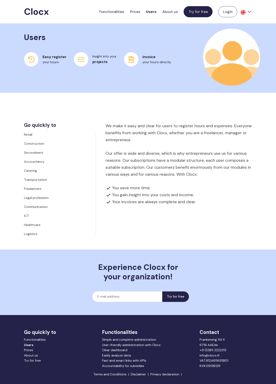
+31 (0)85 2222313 (213, 350)
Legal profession (36, 198)
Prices (135, 11)
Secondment (33, 152)
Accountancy (34, 161)
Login (227, 11)
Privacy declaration (164, 374)
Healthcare (32, 225)
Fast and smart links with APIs (124, 360)
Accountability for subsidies (123, 366)
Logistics (30, 234)
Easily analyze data (116, 355)
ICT (26, 216)
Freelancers (32, 189)
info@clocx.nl (209, 355)
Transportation (35, 180)
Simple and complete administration (129, 339)
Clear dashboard (114, 350)
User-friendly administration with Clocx (131, 345)
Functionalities (111, 11)
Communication (36, 207)
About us (170, 11)
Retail (28, 134)
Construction (34, 143)
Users (151, 11)
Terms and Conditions (109, 374)
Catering (30, 171)
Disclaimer (138, 374)
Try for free (198, 11)
